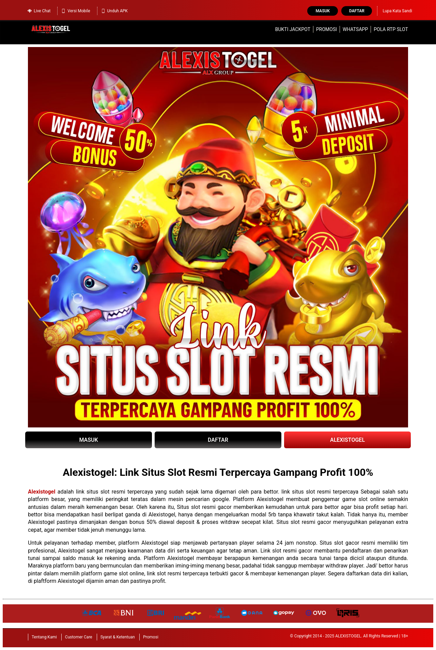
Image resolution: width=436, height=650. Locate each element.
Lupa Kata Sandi (397, 11)
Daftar (356, 11)
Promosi (326, 29)
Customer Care (78, 637)
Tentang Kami (44, 637)
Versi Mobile (75, 11)
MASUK (88, 440)
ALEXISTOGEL (347, 440)
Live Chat (38, 11)
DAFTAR (218, 440)
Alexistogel (41, 491)
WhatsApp (355, 29)
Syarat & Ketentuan (117, 637)
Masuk (323, 11)
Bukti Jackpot (292, 29)
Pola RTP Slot (391, 29)
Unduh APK (114, 11)
